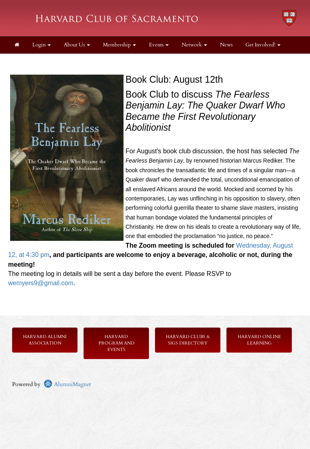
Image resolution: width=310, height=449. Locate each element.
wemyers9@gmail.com (40, 283)
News (226, 45)
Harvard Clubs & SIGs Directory (188, 340)
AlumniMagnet (67, 384)
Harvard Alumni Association (45, 340)
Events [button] (159, 45)
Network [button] (194, 45)
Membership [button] (119, 45)
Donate (23, 61)
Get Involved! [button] (263, 45)
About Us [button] (77, 45)
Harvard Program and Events (116, 343)
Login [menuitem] (41, 45)
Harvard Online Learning (259, 340)
